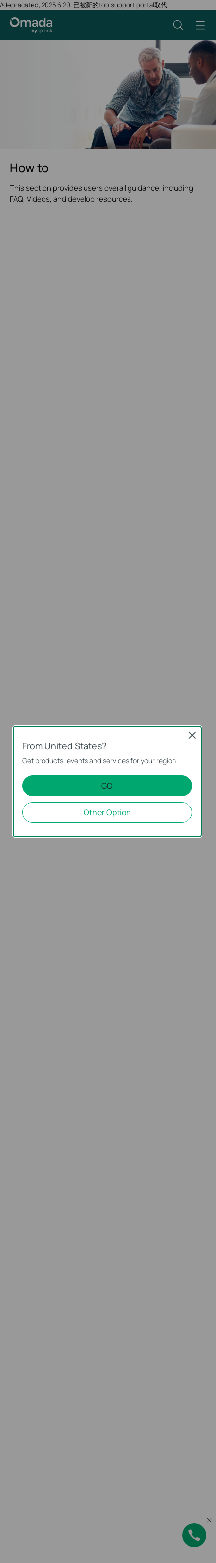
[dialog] (108, 781)
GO (107, 785)
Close (192, 735)
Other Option (107, 812)
